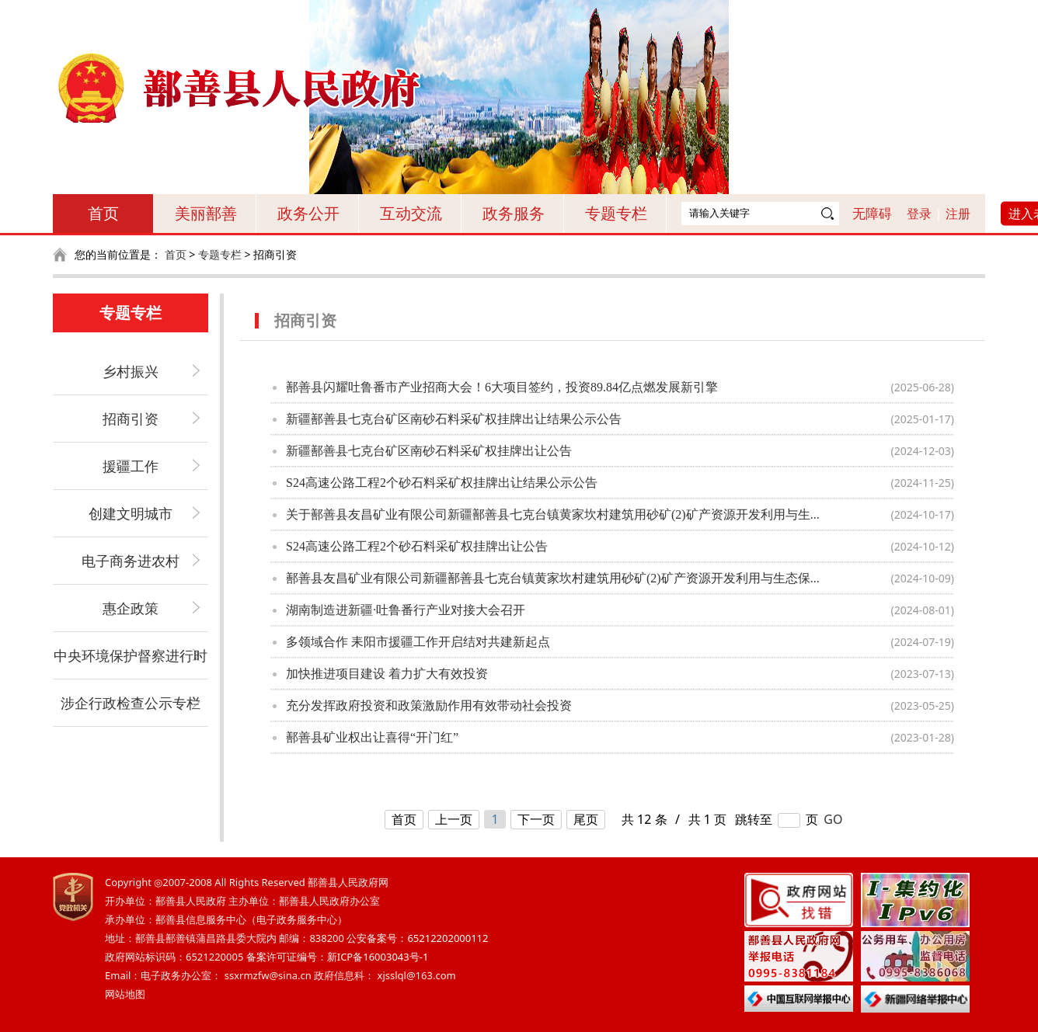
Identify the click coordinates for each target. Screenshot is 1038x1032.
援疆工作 (130, 466)
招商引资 (130, 418)
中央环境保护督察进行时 (130, 655)
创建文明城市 (130, 513)
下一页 (536, 819)
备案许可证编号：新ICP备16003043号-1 (337, 957)
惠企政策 (130, 608)
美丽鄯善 (206, 213)
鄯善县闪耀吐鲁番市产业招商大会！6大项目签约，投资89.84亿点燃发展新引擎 (502, 387)
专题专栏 (616, 213)
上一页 (453, 819)
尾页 (585, 819)
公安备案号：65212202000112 (417, 938)
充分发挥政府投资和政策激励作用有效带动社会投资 (429, 705)
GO (833, 819)
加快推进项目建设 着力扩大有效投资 (387, 673)
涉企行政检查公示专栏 (130, 702)
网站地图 (125, 994)
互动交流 (411, 213)
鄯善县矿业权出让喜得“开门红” (372, 737)
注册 (958, 213)
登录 (919, 213)
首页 (103, 213)
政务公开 (308, 213)
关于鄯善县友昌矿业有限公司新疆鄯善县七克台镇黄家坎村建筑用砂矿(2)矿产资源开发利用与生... (553, 514)
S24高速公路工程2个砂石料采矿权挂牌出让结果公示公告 (441, 482)
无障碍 (872, 213)
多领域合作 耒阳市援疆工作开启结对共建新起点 (418, 641)
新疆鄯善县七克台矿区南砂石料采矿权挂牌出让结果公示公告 (454, 419)
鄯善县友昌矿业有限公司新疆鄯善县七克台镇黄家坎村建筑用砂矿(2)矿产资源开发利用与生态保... (553, 578)
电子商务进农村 (130, 560)
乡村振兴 (130, 371)
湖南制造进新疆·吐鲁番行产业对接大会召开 (405, 610)
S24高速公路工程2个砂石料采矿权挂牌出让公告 (417, 546)
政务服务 (513, 213)
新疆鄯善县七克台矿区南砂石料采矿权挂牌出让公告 (429, 450)
